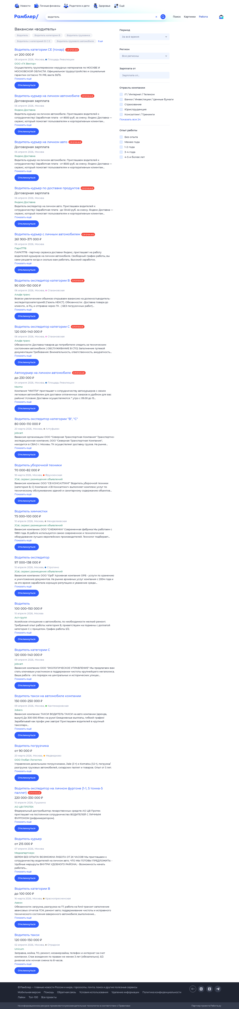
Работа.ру (215, 1005)
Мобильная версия (29, 992)
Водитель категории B (47, 35)
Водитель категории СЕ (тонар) (39, 49)
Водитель (22, 35)
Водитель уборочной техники (38, 465)
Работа (203, 16)
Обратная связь (66, 992)
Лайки (21, 997)
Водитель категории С (32, 650)
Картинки (190, 16)
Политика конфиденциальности (161, 992)
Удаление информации (125, 992)
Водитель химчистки (30, 511)
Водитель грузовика (78, 35)
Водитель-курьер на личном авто (40, 142)
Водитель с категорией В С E (33, 41)
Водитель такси (26, 935)
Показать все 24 (130, 119)
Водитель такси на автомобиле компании (47, 696)
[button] (64, 73)
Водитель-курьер (28, 839)
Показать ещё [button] (23, 78)
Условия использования (93, 992)
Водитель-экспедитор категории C (42, 327)
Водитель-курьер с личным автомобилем (47, 234)
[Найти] (163, 16)
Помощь (49, 992)
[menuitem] (22, 5)
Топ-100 (33, 997)
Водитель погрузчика (31, 746)
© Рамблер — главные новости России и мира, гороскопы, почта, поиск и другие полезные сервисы (77, 987)
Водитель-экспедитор (31, 557)
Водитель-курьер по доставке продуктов (47, 188)
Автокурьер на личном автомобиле (42, 373)
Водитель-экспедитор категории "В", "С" (46, 419)
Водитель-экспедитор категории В (42, 280)
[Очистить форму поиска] (156, 16)
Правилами (124, 1005)
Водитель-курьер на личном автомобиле (47, 96)
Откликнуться (27, 85)
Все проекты (48, 997)
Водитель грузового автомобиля (75, 41)
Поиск (177, 16)
